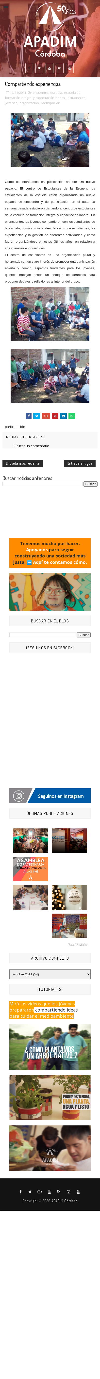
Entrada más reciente (23, 463)
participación (50, 103)
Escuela (81, 188)
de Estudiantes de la (55, 188)
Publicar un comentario (30, 446)
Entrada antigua (79, 463)
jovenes (11, 103)
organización (29, 103)
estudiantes (76, 97)
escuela (56, 92)
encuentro (40, 92)
